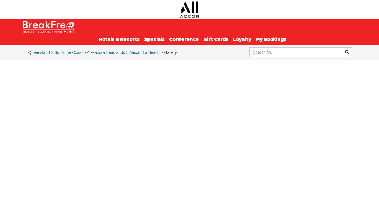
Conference (184, 39)
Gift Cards (215, 39)
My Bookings (271, 39)
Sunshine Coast (68, 52)
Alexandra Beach (144, 52)
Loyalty (242, 39)
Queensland (39, 52)
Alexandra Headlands (106, 52)
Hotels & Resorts (119, 39)
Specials (154, 39)
